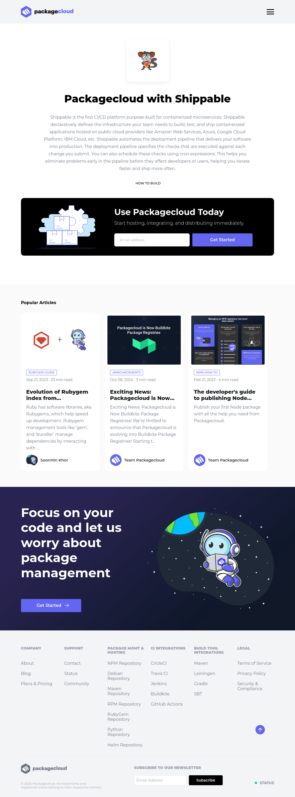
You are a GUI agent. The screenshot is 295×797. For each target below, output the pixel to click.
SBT (198, 693)
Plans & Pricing (36, 683)
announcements (126, 372)
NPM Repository (124, 663)
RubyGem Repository (118, 717)
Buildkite (160, 693)
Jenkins (159, 683)
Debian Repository (118, 676)
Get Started (49, 605)
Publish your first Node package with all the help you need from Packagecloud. (227, 414)
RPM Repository (124, 704)
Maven (201, 663)
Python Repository (118, 732)
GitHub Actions (167, 704)
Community (76, 683)
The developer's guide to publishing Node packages (224, 398)
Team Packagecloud (144, 460)
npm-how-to (206, 372)
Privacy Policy (251, 673)
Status (71, 673)
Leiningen (204, 673)
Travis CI (159, 673)
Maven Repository (118, 691)
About (27, 663)
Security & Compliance (250, 686)
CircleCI (159, 663)
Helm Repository (124, 745)
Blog (26, 673)
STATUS (267, 782)
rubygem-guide (41, 372)
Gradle (201, 683)
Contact (72, 663)
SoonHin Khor (54, 460)
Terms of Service (254, 663)
